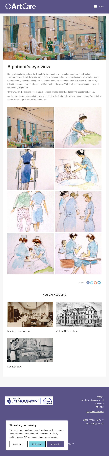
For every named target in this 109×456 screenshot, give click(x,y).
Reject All (37, 444)
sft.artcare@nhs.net (94, 423)
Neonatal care (14, 366)
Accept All (56, 444)
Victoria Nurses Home (67, 331)
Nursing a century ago (18, 331)
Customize (18, 444)
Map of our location (95, 411)
